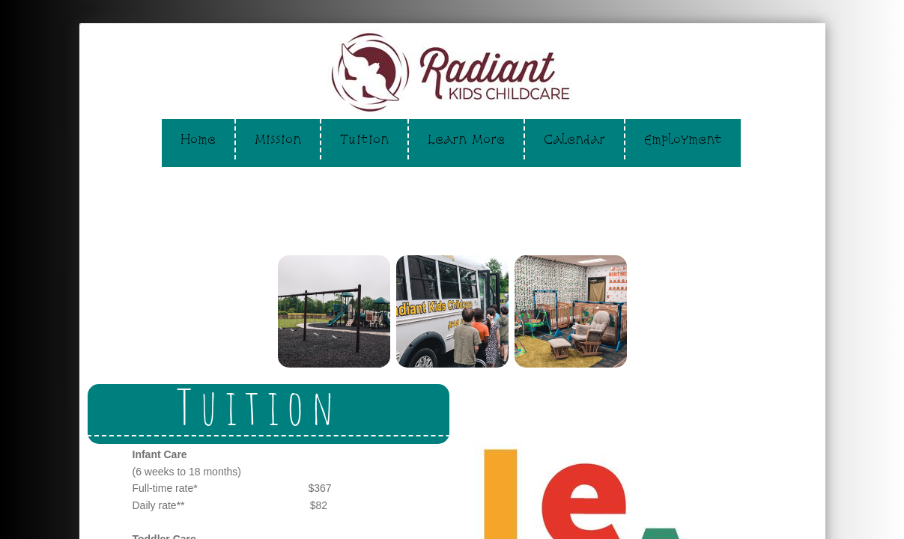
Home (198, 139)
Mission (278, 139)
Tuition (364, 139)
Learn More (466, 139)
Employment (683, 139)
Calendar (574, 139)
